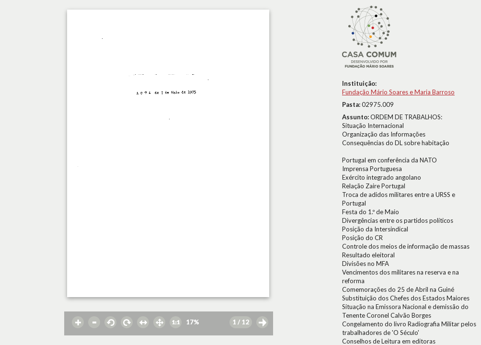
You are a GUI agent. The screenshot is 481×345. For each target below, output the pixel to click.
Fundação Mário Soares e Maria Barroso (398, 92)
